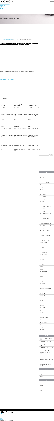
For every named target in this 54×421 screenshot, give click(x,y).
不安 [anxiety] (42, 264)
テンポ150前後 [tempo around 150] (45, 218)
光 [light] (41, 269)
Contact (1, 7)
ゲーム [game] (42, 189)
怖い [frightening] (42, 283)
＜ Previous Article (3, 79)
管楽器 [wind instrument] (44, 317)
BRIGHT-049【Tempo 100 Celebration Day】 (46, 345)
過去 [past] (41, 319)
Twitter (41, 390)
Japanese (1, 8)
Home (1, 39)
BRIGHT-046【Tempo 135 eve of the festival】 (45, 365)
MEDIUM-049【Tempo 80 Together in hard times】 (46, 357)
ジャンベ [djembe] (43, 194)
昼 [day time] (42, 298)
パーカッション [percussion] (44, 257)
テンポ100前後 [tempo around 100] (45, 206)
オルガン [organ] (42, 184)
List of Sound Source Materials (5, 4)
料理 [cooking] (42, 290)
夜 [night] (41, 276)
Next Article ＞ (12, 79)
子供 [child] (41, 281)
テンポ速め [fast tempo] (6, 43)
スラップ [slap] (42, 199)
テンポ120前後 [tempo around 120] (12, 44)
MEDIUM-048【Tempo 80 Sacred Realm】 (46, 359)
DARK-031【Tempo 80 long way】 (45, 350)
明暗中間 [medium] (3, 44)
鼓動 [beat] (26, 44)
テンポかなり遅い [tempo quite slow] (45, 240)
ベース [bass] (42, 261)
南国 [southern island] (43, 271)
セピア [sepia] (42, 201)
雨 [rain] (41, 324)
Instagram (41, 387)
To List (8, 79)
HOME (1, 413)
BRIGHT (41, 371)
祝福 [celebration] (42, 312)
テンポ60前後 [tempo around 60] (45, 228)
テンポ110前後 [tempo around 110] (45, 208)
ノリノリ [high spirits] (43, 252)
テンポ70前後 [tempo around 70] (45, 230)
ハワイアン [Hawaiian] (43, 254)
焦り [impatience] (42, 310)
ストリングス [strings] (43, 196)
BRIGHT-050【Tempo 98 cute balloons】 (46, 341)
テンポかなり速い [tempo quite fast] (45, 237)
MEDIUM (14, 39)
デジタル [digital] (13, 43)
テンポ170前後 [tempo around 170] (45, 223)
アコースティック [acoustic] (44, 182)
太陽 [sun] (41, 278)
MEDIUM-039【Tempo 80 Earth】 (7, 145)
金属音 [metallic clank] (43, 322)
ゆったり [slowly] (42, 179)
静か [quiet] (42, 329)
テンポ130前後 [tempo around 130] (45, 213)
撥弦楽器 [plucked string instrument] (45, 288)
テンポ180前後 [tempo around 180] (45, 225)
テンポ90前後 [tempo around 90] (45, 235)
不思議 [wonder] (42, 266)
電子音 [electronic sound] (21, 43)
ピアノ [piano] (28, 43)
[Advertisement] (27, 32)
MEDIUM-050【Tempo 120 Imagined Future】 (46, 353)
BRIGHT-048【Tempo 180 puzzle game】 (46, 347)
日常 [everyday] (42, 293)
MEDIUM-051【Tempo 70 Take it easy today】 (46, 339)
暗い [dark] (41, 300)
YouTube (41, 385)
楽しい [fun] (42, 305)
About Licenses (2, 5)
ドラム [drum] (42, 249)
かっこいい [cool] (34, 43)
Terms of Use (2, 6)
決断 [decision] (21, 44)
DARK (41, 374)
